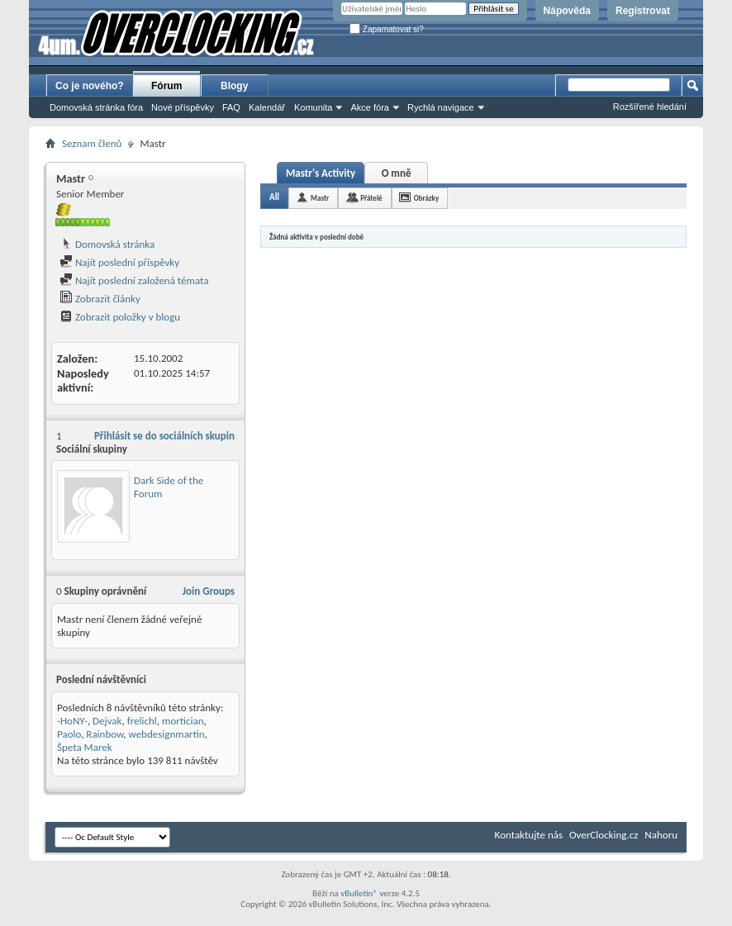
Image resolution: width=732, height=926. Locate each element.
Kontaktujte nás (529, 835)
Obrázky (427, 197)
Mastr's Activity (320, 173)
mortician (183, 721)
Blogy (234, 86)
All (274, 197)
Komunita (313, 107)
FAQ (231, 107)
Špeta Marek (84, 747)
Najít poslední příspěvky (119, 262)
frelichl (142, 721)
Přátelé (371, 197)
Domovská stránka (106, 244)
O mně (396, 173)
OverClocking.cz (603, 835)
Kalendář (267, 107)
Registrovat (643, 11)
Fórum (166, 86)
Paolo (69, 734)
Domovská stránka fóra (96, 107)
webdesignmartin (166, 734)
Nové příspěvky (182, 107)
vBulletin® (359, 893)
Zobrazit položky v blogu (119, 317)
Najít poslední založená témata (133, 280)
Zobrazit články (99, 298)
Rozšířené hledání (650, 107)
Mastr (320, 197)
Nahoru (660, 835)
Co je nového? (89, 86)
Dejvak (107, 721)
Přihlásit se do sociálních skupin (164, 436)
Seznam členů (91, 143)
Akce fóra (369, 107)
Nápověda (567, 11)
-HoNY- (72, 721)
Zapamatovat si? (386, 29)
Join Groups (209, 591)
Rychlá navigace (440, 107)
